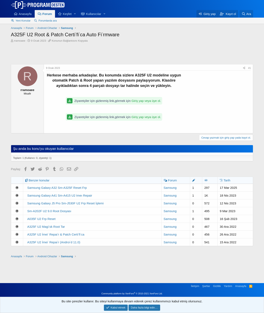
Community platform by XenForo (132, 293)
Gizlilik (217, 286)
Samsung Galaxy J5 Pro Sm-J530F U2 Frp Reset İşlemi (65, 203)
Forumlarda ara (48, 20)
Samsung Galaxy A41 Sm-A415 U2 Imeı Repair (59, 195)
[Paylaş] (244, 68)
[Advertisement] (132, 54)
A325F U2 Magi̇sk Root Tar (46, 226)
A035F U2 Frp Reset (41, 219)
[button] (75, 14)
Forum (47, 14)
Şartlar (206, 286)
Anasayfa (25, 14)
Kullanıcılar (93, 14)
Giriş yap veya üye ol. (146, 100)
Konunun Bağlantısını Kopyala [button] (70, 40)
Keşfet (67, 14)
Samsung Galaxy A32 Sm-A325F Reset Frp (57, 187)
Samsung (170, 187)
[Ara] (246, 14)
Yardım (228, 286)
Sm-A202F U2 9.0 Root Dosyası (49, 211)
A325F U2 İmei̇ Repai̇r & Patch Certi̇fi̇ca (55, 234)
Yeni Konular (23, 20)
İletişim (195, 286)
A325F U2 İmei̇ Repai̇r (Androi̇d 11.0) (53, 242)
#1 (249, 68)
